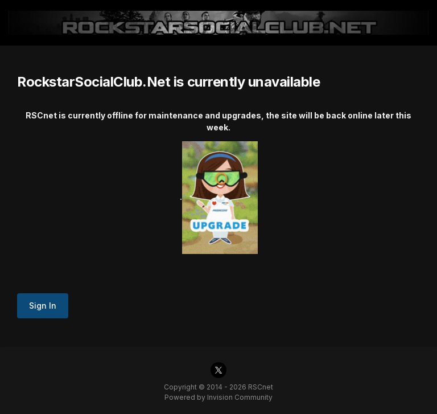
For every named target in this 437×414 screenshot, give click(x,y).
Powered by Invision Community (218, 397)
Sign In (42, 305)
